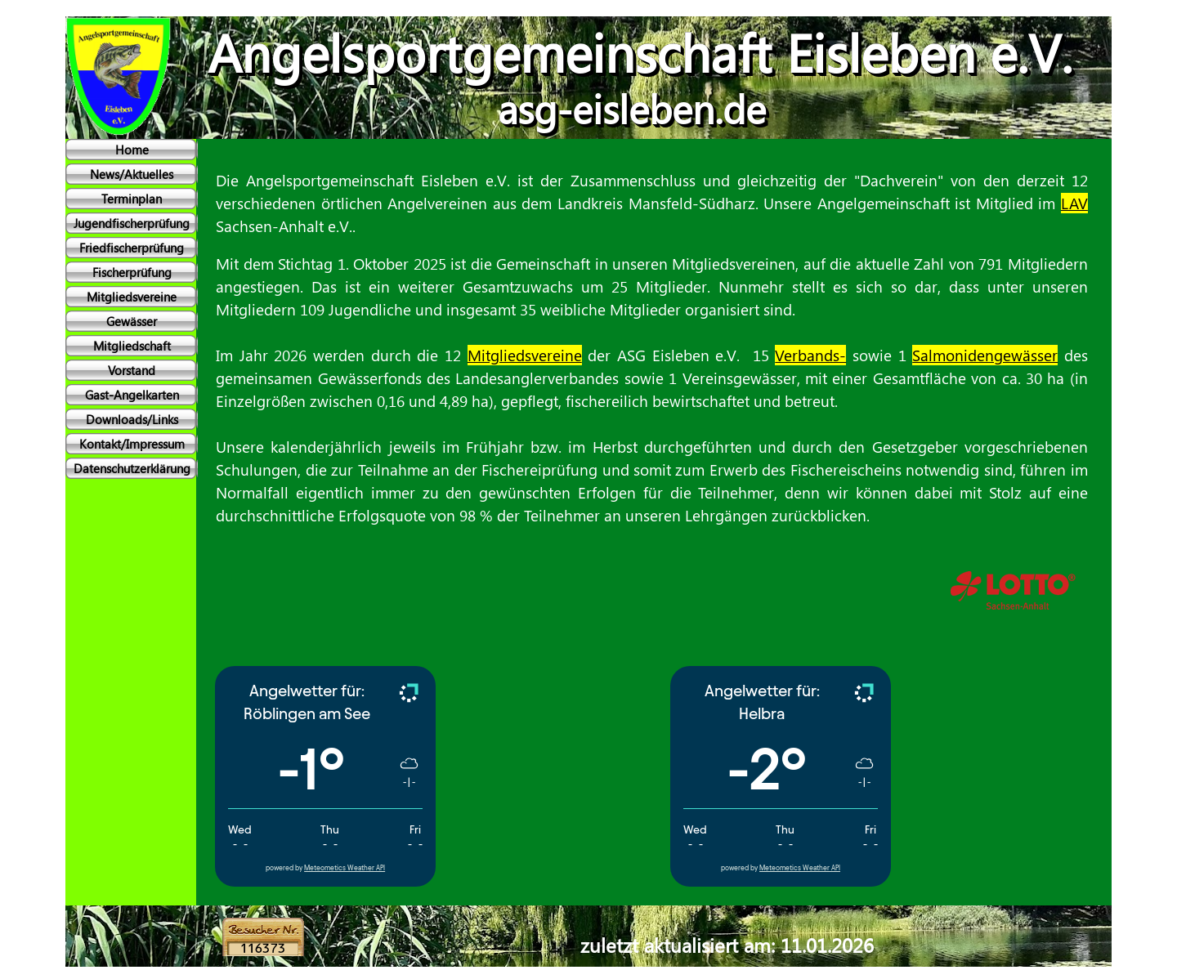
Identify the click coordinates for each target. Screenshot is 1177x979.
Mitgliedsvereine (132, 296)
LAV (1074, 203)
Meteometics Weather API (344, 868)
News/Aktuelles (131, 174)
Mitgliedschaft (132, 346)
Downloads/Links (132, 419)
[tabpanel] (646, 395)
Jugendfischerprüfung (132, 223)
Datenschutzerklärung (132, 468)
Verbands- (810, 355)
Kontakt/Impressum (132, 444)
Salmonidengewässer (985, 355)
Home (132, 149)
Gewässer (131, 321)
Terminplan (131, 198)
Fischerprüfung (132, 272)
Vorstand (131, 370)
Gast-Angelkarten (132, 395)
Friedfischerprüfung (131, 247)
